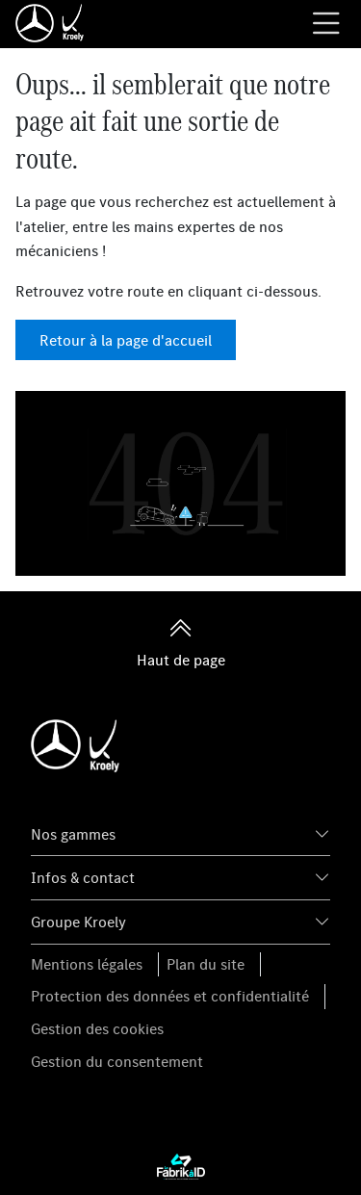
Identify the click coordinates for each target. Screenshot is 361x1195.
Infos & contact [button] (83, 877)
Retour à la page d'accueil (125, 340)
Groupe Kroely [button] (78, 921)
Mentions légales (86, 964)
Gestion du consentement (117, 1061)
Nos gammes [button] (73, 834)
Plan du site (206, 964)
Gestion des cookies (97, 1028)
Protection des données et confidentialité (170, 995)
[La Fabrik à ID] (181, 1165)
